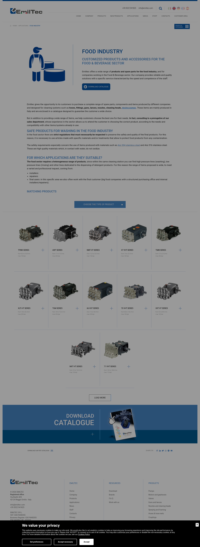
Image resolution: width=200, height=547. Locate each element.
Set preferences (36, 542)
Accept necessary (65, 542)
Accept (86, 542)
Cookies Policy (84, 534)
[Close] (197, 525)
